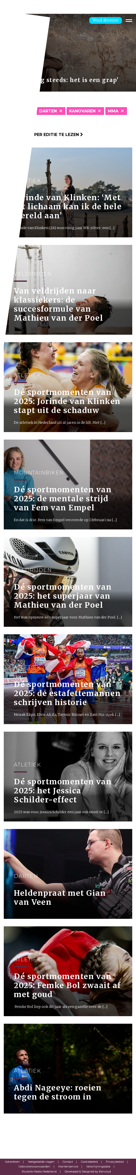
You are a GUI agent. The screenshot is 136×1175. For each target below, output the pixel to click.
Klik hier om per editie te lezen (43, 134)
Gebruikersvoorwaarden (34, 1166)
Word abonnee (106, 20)
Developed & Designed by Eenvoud (88, 1171)
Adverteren (12, 1161)
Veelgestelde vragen (41, 1161)
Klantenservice (68, 1166)
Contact (68, 1161)
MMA (113, 111)
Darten (48, 111)
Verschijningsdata (98, 1166)
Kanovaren (82, 111)
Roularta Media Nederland (39, 1171)
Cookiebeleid (89, 1161)
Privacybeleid (115, 1161)
